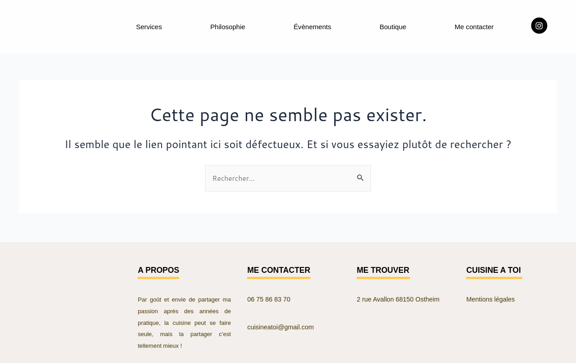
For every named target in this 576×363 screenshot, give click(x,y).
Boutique (393, 26)
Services (148, 26)
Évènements (312, 26)
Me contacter (473, 26)
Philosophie (227, 26)
